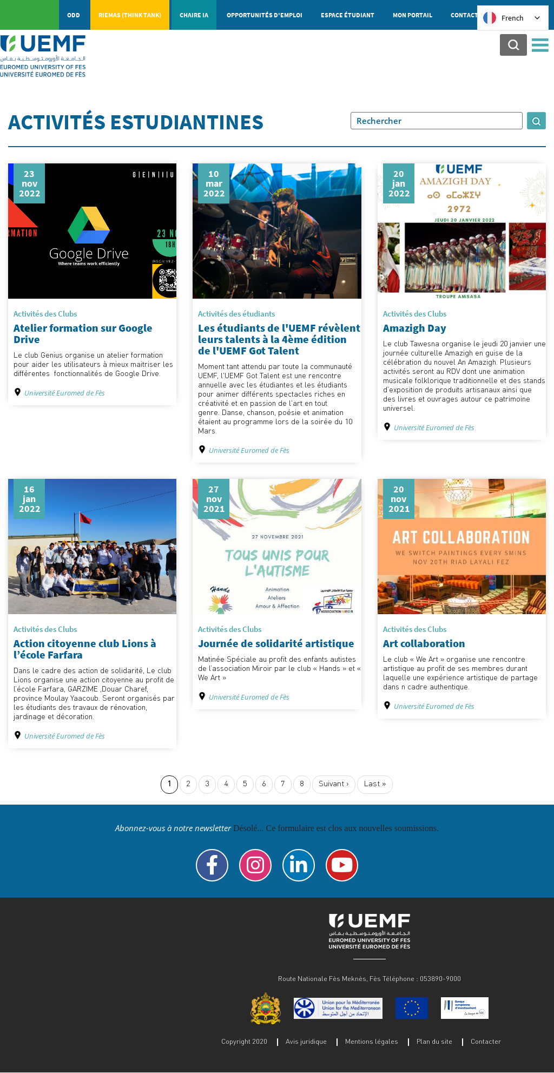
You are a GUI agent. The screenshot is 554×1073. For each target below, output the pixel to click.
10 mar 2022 (214, 183)
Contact (464, 15)
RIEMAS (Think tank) (129, 15)
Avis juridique (306, 1041)
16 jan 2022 (30, 499)
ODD (73, 15)
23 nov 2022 (30, 183)
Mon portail (412, 15)
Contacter (486, 1041)
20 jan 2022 (399, 183)
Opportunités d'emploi (264, 15)
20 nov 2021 (399, 499)
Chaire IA (194, 15)
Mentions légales (371, 1041)
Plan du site (434, 1041)
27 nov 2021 (214, 499)
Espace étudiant (347, 15)
